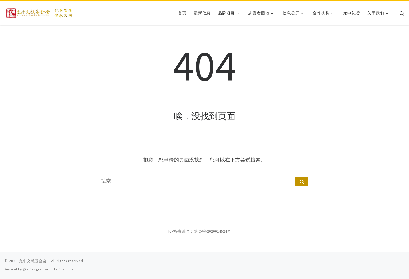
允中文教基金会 (33, 261)
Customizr (67, 269)
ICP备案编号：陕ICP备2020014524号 (199, 231)
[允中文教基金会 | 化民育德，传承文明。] (39, 12)
